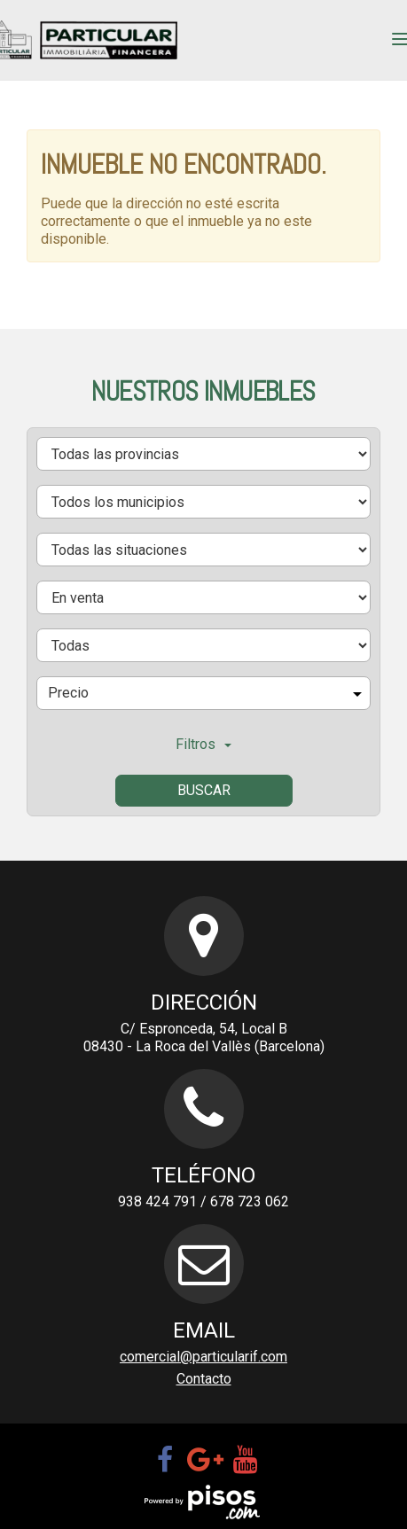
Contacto (203, 1378)
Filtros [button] (203, 744)
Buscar (204, 790)
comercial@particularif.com (203, 1356)
